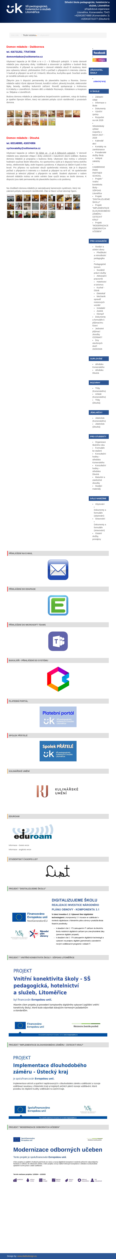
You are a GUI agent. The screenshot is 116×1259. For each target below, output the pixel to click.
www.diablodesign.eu (27, 1256)
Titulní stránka (29, 35)
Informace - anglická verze (20, 849)
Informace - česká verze (19, 845)
